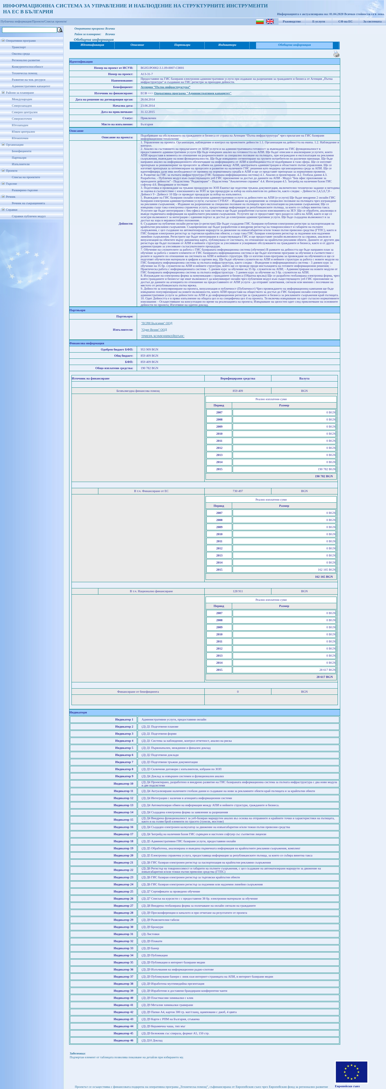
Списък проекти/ (56, 21)
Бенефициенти (21, 151)
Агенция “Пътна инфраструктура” (165, 87)
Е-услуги (318, 21)
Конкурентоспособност (27, 66)
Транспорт (19, 47)
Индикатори (227, 44)
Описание (137, 44)
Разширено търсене (25, 190)
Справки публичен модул (28, 216)
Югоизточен (20, 138)
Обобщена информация (294, 44)
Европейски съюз (347, 1086)
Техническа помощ (24, 73)
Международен (22, 99)
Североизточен (22, 118)
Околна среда (21, 53)
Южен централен (23, 131)
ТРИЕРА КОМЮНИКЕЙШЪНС (162, 336)
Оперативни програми (21, 40)
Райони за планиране (20, 92)
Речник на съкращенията (28, 203)
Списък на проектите (26, 177)
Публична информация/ (16, 21)
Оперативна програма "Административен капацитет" (193, 93)
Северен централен (25, 112)
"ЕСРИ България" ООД (156, 323)
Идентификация (92, 44)
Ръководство (292, 21)
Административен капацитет (31, 86)
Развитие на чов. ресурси (28, 79)
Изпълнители (21, 164)
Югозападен (20, 125)
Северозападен (22, 105)
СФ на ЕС (345, 21)
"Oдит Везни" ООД (154, 329)
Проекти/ (38, 21)
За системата (372, 21)
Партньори (19, 157)
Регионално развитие (26, 60)
